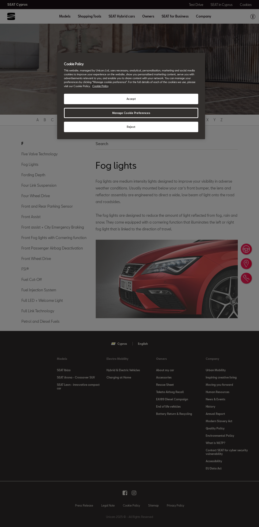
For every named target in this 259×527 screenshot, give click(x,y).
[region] (131, 96)
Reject (131, 126)
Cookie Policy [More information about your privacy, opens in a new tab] (100, 86)
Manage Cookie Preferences (131, 112)
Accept (131, 98)
